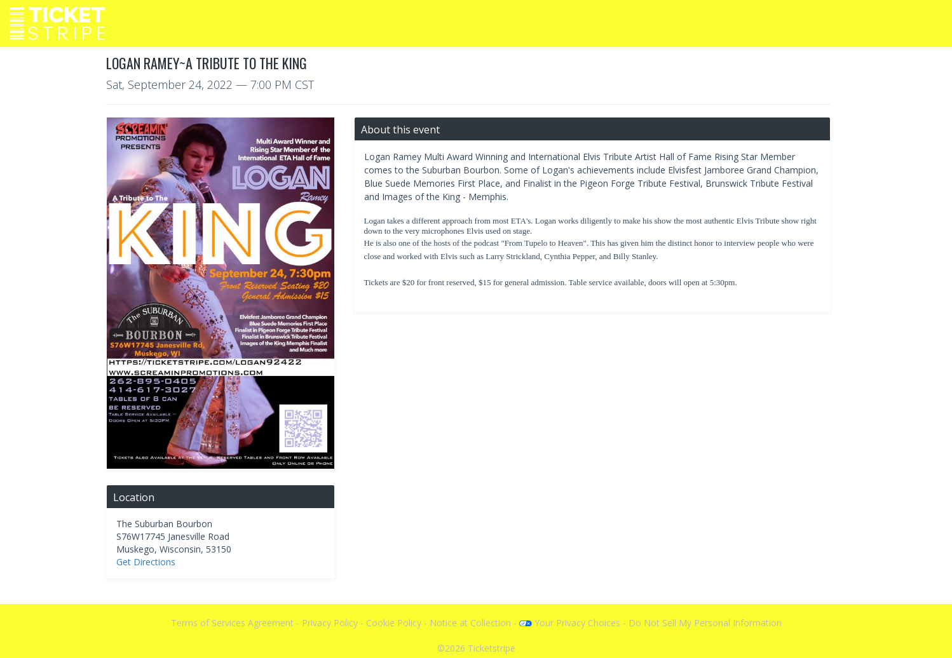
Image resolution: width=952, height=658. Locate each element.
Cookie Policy (393, 623)
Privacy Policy (330, 623)
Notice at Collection (470, 623)
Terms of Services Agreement (232, 623)
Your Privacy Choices (569, 623)
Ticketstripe (491, 648)
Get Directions (145, 562)
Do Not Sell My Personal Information (705, 623)
